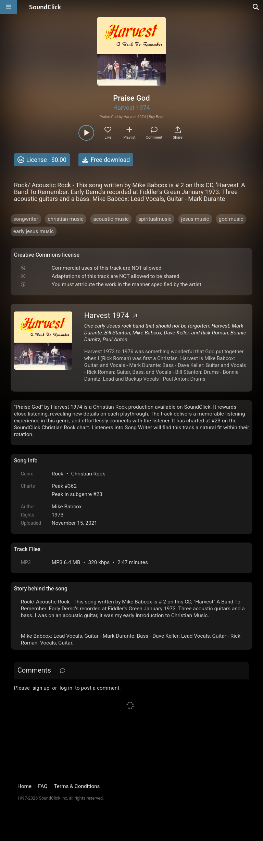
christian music (66, 219)
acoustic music (111, 219)
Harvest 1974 (131, 107)
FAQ (43, 786)
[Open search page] (256, 7)
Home (24, 786)
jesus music (195, 219)
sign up (41, 688)
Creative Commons (37, 255)
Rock (57, 474)
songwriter (25, 219)
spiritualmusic (155, 219)
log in (66, 688)
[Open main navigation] (8, 7)
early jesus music (33, 231)
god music (231, 219)
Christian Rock (88, 474)
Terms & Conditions (77, 786)
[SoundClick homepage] (45, 6)
